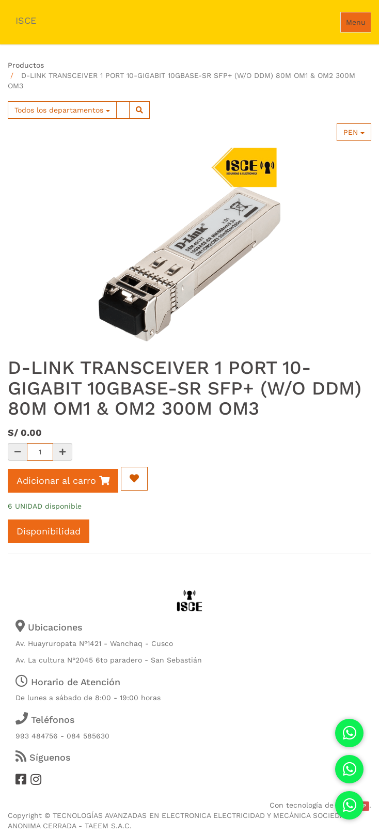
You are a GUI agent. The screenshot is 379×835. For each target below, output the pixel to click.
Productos (26, 65)
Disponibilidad (49, 531)
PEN (354, 132)
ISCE (25, 20)
